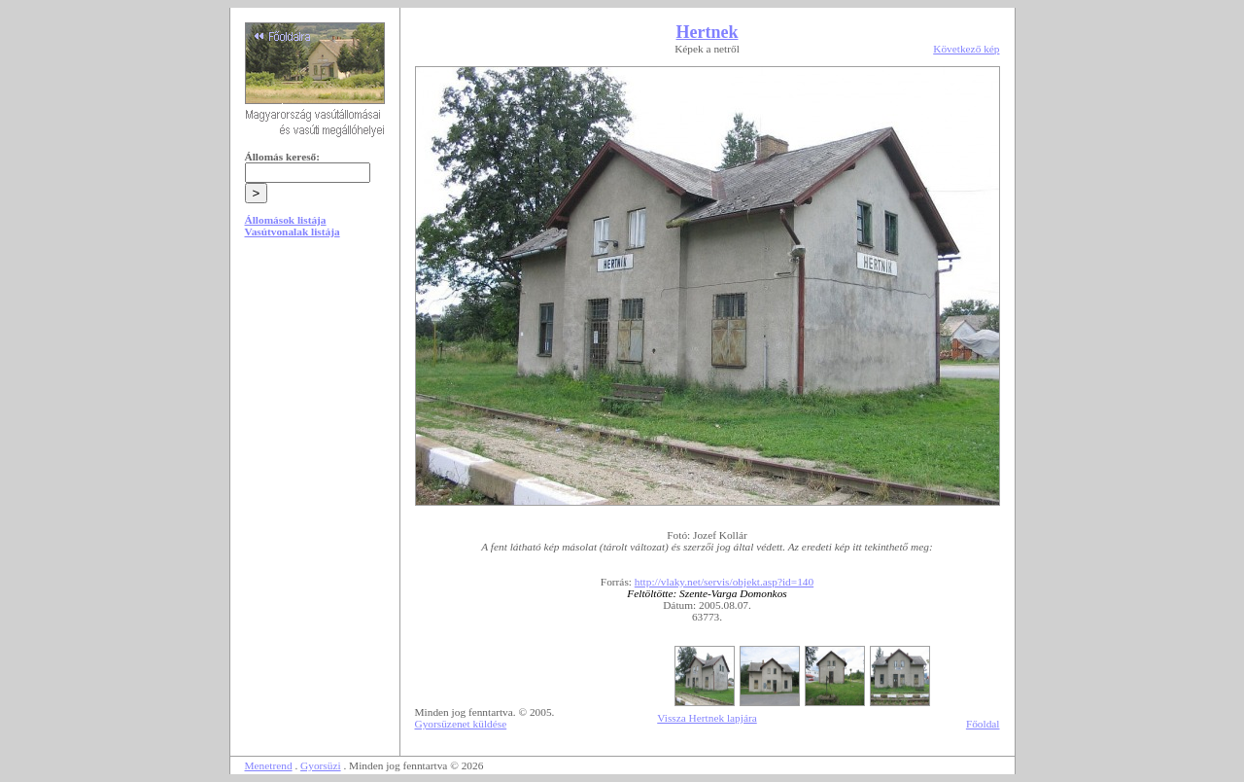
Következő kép (966, 48)
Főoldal (983, 723)
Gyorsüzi (320, 765)
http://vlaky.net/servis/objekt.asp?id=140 (724, 581)
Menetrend (269, 765)
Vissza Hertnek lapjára (706, 718)
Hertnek (707, 32)
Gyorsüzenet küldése (461, 723)
